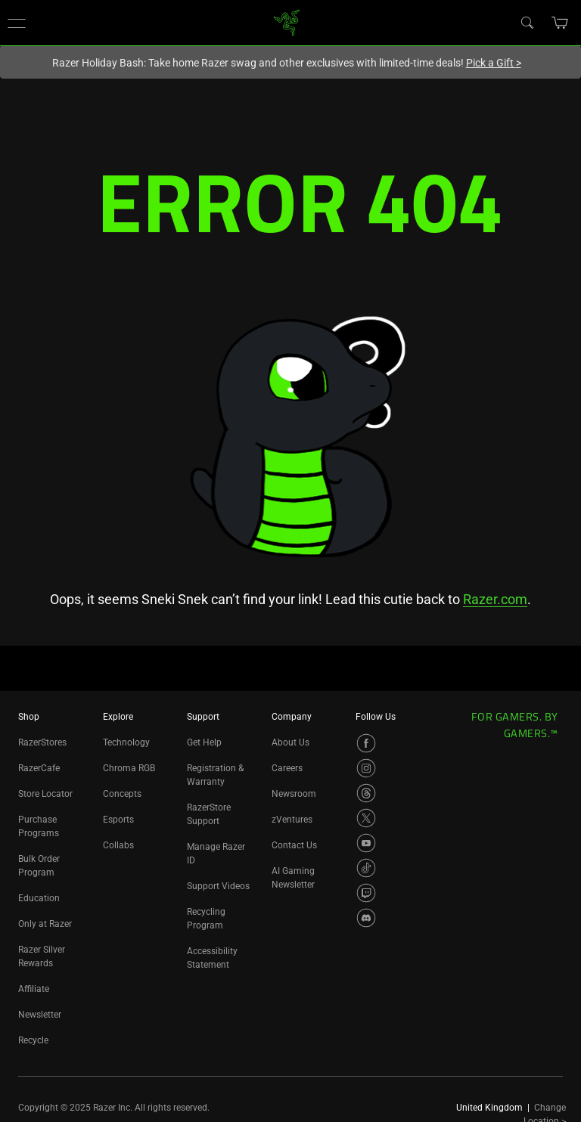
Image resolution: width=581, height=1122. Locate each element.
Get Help (204, 742)
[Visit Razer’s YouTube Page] (366, 843)
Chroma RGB (129, 768)
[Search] (526, 22)
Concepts (122, 794)
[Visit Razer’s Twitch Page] (366, 892)
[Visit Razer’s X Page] (366, 818)
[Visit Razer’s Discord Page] (366, 917)
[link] (287, 21)
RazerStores (42, 742)
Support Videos (218, 886)
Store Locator (45, 794)
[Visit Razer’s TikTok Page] (366, 868)
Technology (126, 742)
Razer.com (495, 599)
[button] (17, 23)
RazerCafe (39, 768)
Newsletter (39, 1014)
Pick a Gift (493, 63)
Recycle (33, 1040)
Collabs (118, 845)
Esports (118, 819)
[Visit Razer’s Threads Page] (366, 793)
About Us (290, 742)
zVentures (292, 819)
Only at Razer (45, 924)
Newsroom (294, 794)
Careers (287, 768)
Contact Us (294, 845)
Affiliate (33, 989)
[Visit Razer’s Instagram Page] (366, 768)
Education (39, 898)
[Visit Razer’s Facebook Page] (366, 743)
